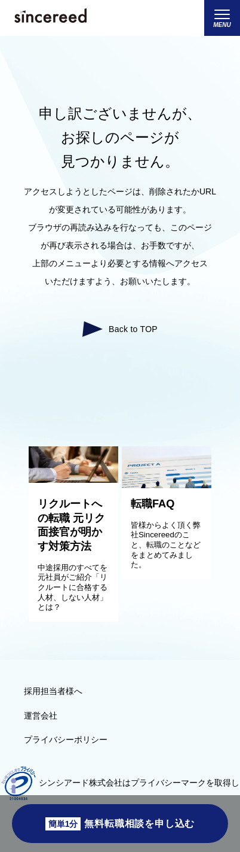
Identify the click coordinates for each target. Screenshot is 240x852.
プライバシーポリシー (65, 739)
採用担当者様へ (53, 691)
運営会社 (40, 715)
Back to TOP (133, 329)
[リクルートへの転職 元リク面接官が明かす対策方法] (73, 480)
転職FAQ (152, 504)
